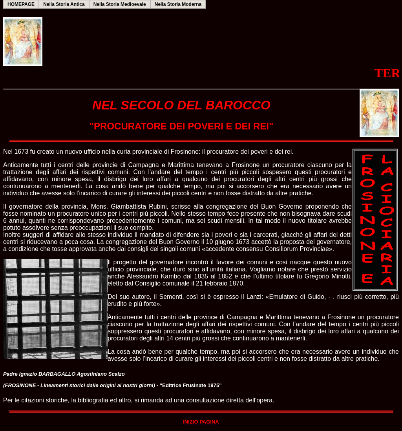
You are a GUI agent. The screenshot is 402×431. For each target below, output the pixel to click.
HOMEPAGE (21, 4)
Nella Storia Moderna (178, 4)
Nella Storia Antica (64, 4)
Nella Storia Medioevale (119, 4)
